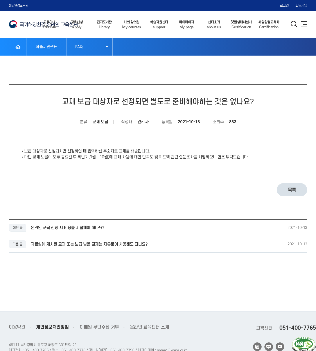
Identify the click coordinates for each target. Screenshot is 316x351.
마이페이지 (187, 25)
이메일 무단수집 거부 (99, 327)
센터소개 (214, 25)
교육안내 (49, 25)
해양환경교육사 (269, 25)
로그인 (284, 5)
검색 (294, 24)
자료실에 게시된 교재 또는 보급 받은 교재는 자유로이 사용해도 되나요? (89, 245)
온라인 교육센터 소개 (149, 327)
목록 (292, 191)
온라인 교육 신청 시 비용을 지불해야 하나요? (67, 228)
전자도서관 (104, 25)
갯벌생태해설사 (241, 25)
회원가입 (301, 5)
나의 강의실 (132, 25)
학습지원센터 (159, 25)
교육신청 (77, 25)
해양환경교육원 (18, 5)
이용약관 (17, 327)
